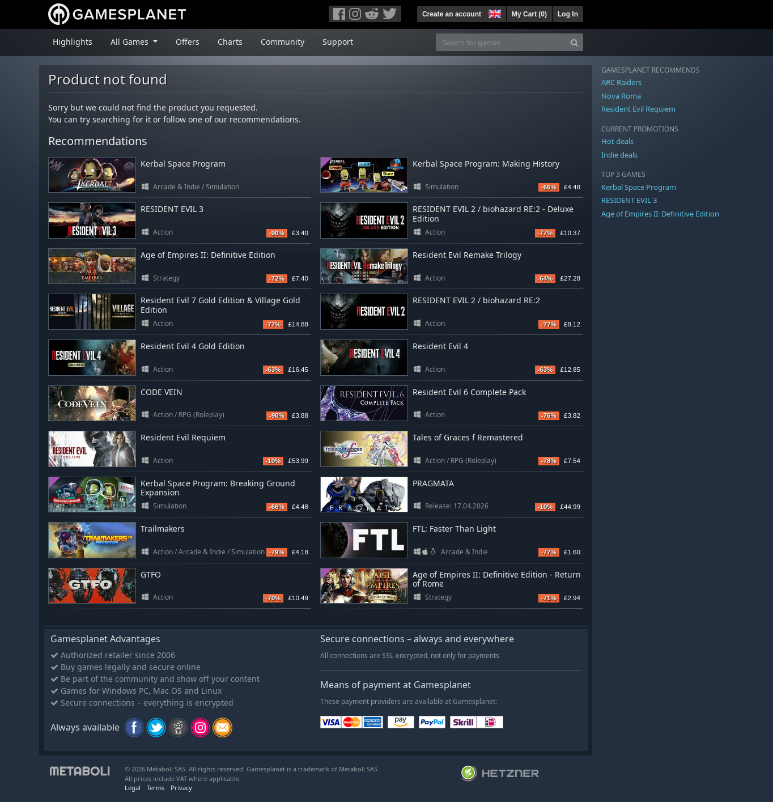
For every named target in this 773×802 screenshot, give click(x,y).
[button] (493, 12)
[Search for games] (501, 42)
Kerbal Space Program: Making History (486, 163)
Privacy (181, 787)
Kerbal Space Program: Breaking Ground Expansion (218, 488)
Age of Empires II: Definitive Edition (208, 254)
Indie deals (619, 155)
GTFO (151, 574)
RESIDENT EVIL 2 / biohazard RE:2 (476, 300)
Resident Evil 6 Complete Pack (469, 392)
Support (337, 41)
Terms (155, 787)
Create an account (451, 14)
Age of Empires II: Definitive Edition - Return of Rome (497, 579)
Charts (230, 41)
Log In (568, 14)
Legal (133, 787)
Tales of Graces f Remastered (468, 437)
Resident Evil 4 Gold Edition (193, 346)
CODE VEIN (161, 392)
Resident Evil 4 (440, 346)
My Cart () (529, 14)
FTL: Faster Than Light (454, 528)
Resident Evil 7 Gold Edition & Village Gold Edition (220, 305)
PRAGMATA (433, 483)
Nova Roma (621, 96)
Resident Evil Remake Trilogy (467, 254)
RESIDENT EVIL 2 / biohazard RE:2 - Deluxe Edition (493, 213)
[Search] (574, 42)
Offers (187, 41)
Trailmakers (163, 528)
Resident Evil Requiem (183, 437)
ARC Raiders (621, 82)
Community (282, 41)
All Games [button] (131, 41)
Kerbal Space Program (183, 163)
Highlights (72, 41)
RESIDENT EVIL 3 (172, 208)
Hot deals (617, 141)
